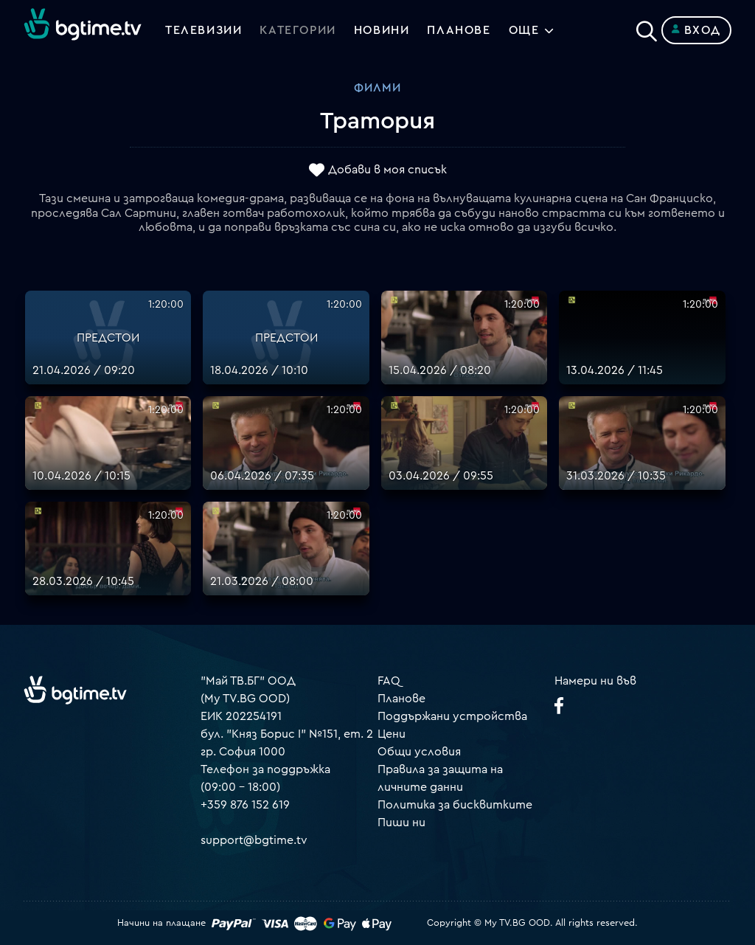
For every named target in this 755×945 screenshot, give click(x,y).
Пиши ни (401, 822)
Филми (377, 88)
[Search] (646, 27)
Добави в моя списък (387, 170)
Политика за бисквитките (455, 805)
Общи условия (419, 752)
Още (524, 30)
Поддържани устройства (452, 716)
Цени (392, 734)
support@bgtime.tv (254, 840)
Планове (401, 699)
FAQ (389, 681)
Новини (382, 30)
